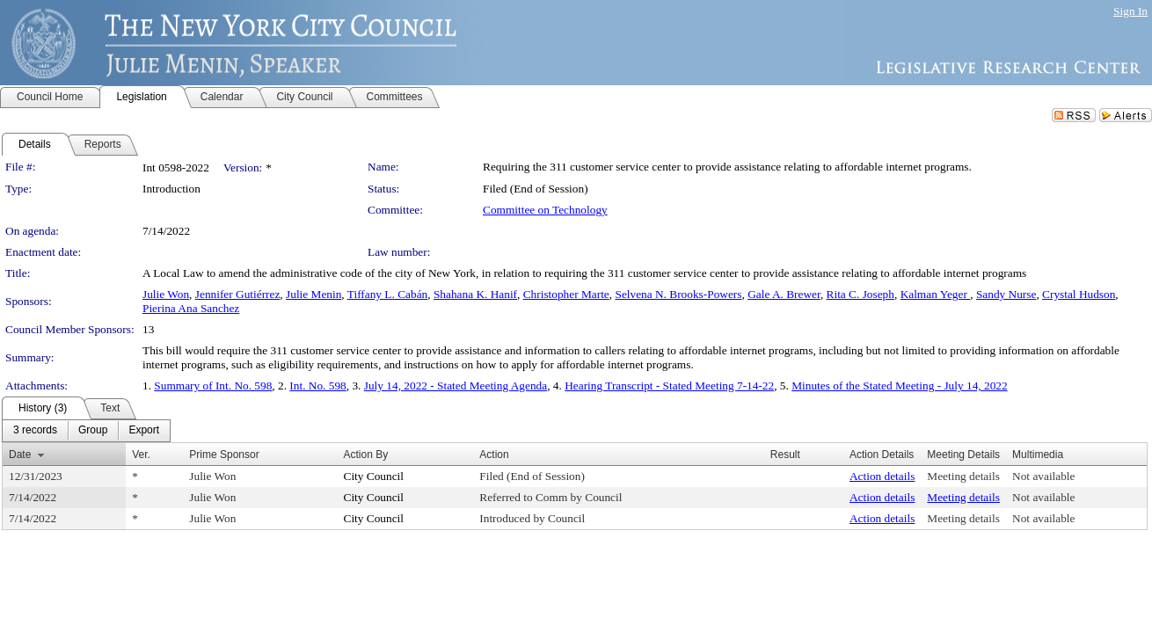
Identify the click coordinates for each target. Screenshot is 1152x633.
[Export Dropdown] (144, 430)
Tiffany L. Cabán (387, 294)
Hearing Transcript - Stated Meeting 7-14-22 (669, 385)
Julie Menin (313, 294)
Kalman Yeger (935, 294)
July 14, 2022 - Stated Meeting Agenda (455, 385)
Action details (882, 476)
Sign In (1130, 11)
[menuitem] (35, 430)
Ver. (141, 454)
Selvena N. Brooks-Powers (678, 294)
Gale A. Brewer (783, 294)
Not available (1043, 476)
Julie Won (165, 294)
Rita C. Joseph (860, 294)
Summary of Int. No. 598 (213, 385)
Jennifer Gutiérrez (238, 294)
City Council (374, 476)
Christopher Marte (566, 294)
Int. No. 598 (317, 385)
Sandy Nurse (1006, 294)
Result (785, 454)
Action (493, 454)
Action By (366, 454)
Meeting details (963, 476)
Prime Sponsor (224, 454)
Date (20, 454)
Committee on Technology (545, 209)
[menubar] (86, 430)
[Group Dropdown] (93, 430)
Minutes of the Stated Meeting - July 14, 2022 (899, 385)
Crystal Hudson (1078, 294)
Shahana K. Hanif (475, 294)
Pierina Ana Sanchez (190, 308)
